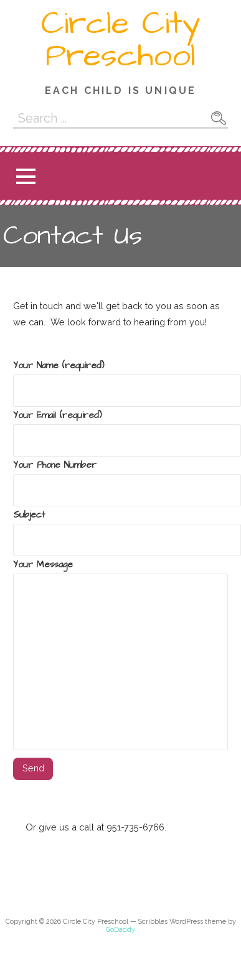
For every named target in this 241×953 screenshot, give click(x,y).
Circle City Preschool (121, 39)
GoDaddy (120, 930)
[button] (25, 176)
